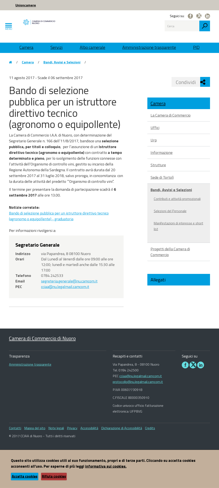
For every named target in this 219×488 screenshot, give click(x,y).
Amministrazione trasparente (149, 47)
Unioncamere (25, 5)
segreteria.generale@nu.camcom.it (69, 281)
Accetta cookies (24, 476)
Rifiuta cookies (54, 476)
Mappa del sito (34, 428)
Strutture (158, 165)
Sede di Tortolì (162, 177)
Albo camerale (92, 47)
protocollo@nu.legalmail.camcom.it (138, 381)
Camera (26, 47)
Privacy (72, 428)
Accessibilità (89, 428)
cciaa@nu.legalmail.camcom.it (65, 287)
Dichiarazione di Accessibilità (121, 428)
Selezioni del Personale (170, 210)
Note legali (56, 428)
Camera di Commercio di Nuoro (42, 338)
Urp (154, 140)
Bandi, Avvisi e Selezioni (61, 62)
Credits (150, 428)
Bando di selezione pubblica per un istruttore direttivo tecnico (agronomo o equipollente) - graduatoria (59, 216)
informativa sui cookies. (105, 466)
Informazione (162, 152)
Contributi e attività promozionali (177, 198)
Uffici (155, 128)
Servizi (56, 47)
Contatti (15, 428)
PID (196, 47)
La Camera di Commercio (171, 115)
